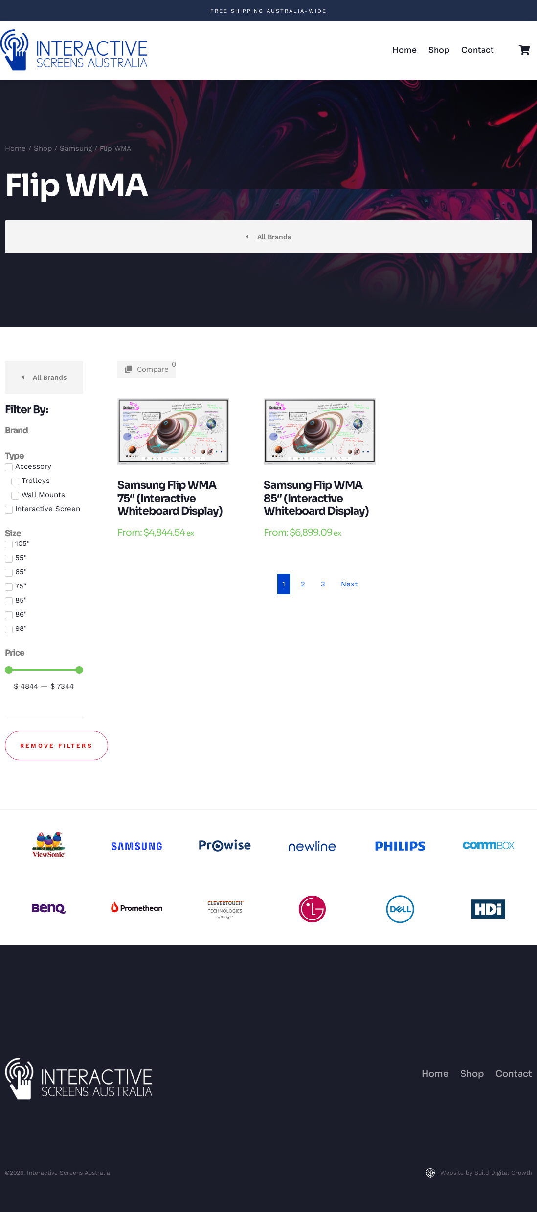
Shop (438, 50)
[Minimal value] (44, 670)
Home (404, 50)
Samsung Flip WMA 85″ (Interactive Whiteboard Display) (316, 498)
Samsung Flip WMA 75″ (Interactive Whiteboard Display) (170, 498)
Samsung (76, 148)
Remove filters (56, 745)
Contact (477, 50)
